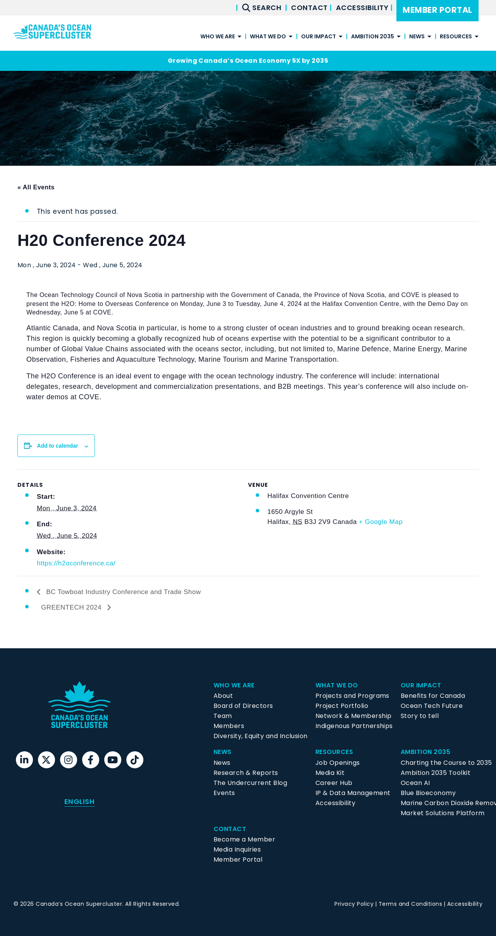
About (223, 695)
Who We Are (217, 37)
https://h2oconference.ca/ (76, 563)
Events (224, 792)
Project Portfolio (341, 705)
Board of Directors (243, 705)
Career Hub (334, 782)
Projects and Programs (352, 695)
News (417, 37)
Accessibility (363, 7)
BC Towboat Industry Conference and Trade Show (122, 592)
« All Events (36, 187)
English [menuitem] (79, 801)
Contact (310, 7)
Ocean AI (415, 782)
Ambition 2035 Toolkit (435, 772)
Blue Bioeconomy (428, 792)
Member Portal (437, 9)
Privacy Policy (354, 904)
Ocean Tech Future (432, 705)
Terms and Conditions (411, 904)
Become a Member (244, 839)
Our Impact (318, 37)
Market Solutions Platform (443, 813)
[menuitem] (79, 801)
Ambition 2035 (372, 37)
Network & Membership (353, 715)
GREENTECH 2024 (72, 607)
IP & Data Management (353, 792)
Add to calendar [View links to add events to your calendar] (57, 446)
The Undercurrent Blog (250, 782)
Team (223, 715)
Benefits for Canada (433, 695)
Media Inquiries (237, 849)
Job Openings (337, 762)
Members (229, 725)
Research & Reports (246, 772)
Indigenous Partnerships (354, 725)
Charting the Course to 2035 (446, 762)
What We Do (268, 37)
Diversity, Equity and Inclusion (261, 736)
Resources (456, 37)
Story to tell (420, 715)
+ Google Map (381, 522)
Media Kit (329, 772)
